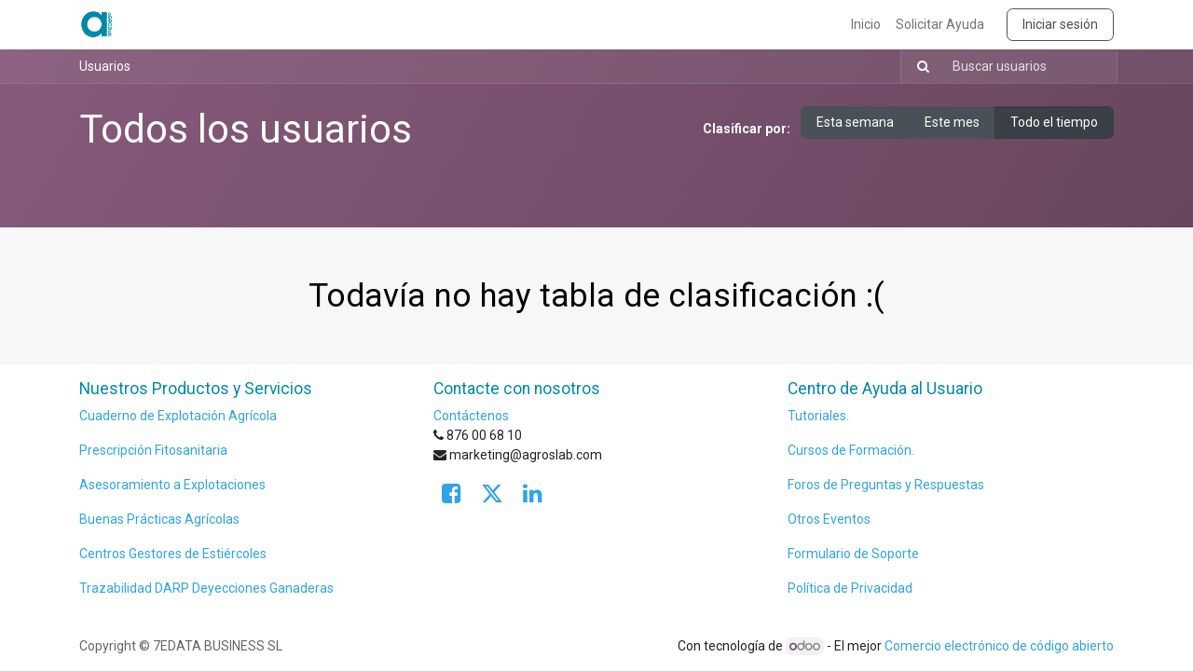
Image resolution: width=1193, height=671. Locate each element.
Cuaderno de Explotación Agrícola (178, 415)
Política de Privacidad (850, 588)
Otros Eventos (829, 519)
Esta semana (855, 122)
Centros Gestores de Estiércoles (173, 553)
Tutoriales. (818, 415)
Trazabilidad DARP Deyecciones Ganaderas (206, 588)
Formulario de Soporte (855, 553)
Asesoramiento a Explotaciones (172, 484)
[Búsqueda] (917, 66)
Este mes (952, 122)
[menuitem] (865, 24)
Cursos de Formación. (851, 450)
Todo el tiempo (1054, 122)
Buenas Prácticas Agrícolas (159, 519)
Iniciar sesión (1060, 24)
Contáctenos (471, 415)
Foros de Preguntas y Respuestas (886, 484)
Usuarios (104, 66)
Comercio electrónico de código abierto (999, 645)
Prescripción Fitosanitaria (154, 450)
